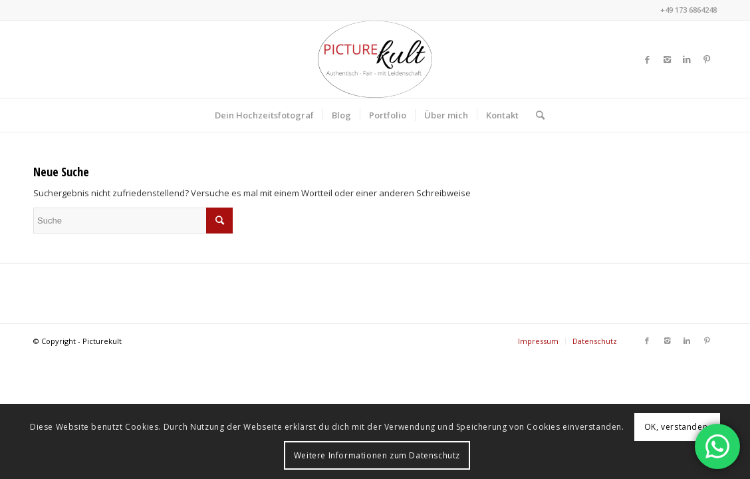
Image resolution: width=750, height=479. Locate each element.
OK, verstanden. (677, 426)
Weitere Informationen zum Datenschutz (377, 455)
